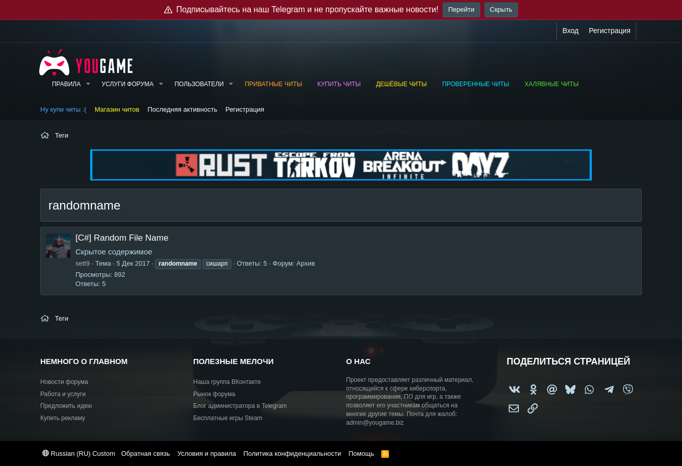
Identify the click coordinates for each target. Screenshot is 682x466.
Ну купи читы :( (63, 109)
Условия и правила (206, 453)
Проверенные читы (475, 84)
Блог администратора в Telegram (240, 405)
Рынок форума (214, 394)
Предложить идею (66, 405)
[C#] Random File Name (121, 238)
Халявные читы (551, 84)
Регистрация (244, 109)
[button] (88, 84)
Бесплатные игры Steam (228, 418)
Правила (66, 84)
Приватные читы (273, 84)
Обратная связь (145, 453)
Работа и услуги (63, 394)
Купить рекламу (62, 418)
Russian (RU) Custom (78, 453)
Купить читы (339, 84)
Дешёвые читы (401, 84)
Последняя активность (182, 109)
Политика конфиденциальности (292, 453)
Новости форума (64, 381)
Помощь (361, 453)
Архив (305, 263)
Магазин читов (117, 109)
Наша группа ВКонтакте (227, 381)
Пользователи (198, 84)
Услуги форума (128, 84)
